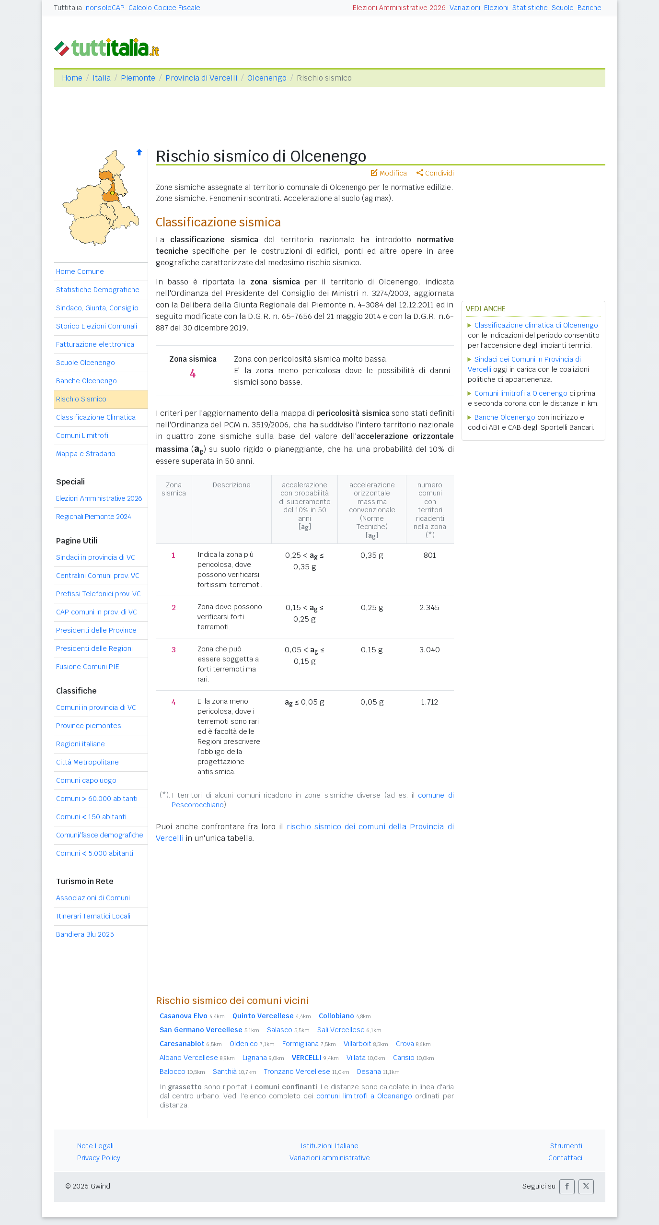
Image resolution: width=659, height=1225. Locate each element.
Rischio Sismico (81, 399)
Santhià (234, 1071)
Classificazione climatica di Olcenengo (536, 325)
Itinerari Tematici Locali (93, 916)
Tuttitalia (68, 7)
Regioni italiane (80, 744)
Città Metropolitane (87, 762)
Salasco (288, 1029)
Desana (378, 1071)
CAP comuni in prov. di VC (96, 612)
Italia (101, 78)
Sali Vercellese (349, 1029)
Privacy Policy (98, 1158)
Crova (413, 1043)
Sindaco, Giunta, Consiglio (97, 308)
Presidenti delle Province (96, 630)
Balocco (182, 1071)
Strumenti (566, 1146)
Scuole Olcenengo (85, 362)
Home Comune (80, 271)
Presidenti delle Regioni (94, 648)
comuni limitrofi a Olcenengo (364, 1096)
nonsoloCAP (105, 7)
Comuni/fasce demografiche (99, 835)
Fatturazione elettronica (95, 344)
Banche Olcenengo (86, 381)
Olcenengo (267, 78)
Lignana (263, 1057)
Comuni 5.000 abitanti (94, 853)
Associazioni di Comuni (93, 898)
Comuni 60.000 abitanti (97, 798)
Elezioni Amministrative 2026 (399, 7)
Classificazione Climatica (96, 417)
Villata (366, 1057)
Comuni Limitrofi (82, 435)
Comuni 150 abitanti (91, 817)
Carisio (413, 1057)
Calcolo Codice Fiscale (164, 7)
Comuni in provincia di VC (96, 707)
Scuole (563, 7)
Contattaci (565, 1158)
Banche (589, 7)
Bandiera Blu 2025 (85, 934)
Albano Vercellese (197, 1057)
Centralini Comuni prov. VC (97, 575)
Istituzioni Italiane (329, 1146)
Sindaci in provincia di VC (95, 557)
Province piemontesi (89, 725)
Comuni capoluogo (86, 780)
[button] (567, 1186)
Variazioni (465, 7)
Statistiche (530, 7)
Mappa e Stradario (86, 453)
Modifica (389, 173)
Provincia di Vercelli (201, 78)
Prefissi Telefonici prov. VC (98, 593)
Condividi (435, 173)
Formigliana (309, 1043)
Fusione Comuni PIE (87, 666)
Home (72, 78)
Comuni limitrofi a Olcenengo (520, 393)
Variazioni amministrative (329, 1158)
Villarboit (366, 1043)
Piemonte (138, 78)
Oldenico (252, 1043)
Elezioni (496, 7)
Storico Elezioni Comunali (96, 326)
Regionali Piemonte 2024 (93, 516)
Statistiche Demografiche (97, 289)
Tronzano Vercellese (306, 1071)
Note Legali (95, 1146)
